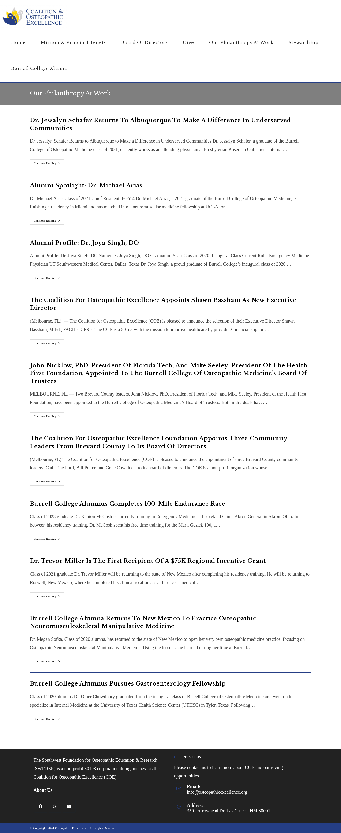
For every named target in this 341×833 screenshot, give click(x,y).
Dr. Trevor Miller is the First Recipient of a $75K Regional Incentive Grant (148, 561)
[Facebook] (40, 806)
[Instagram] (55, 806)
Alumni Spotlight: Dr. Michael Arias (86, 185)
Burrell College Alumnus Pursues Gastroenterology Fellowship (128, 683)
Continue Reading (49, 164)
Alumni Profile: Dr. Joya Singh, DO (84, 242)
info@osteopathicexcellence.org (217, 792)
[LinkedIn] (69, 806)
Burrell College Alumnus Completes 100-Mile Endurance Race (127, 503)
